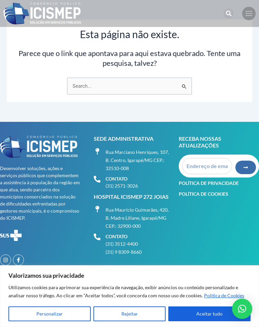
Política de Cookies (224, 295)
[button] (229, 13)
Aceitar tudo (209, 314)
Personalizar (49, 314)
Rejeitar (129, 314)
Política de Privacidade (209, 183)
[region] (129, 296)
